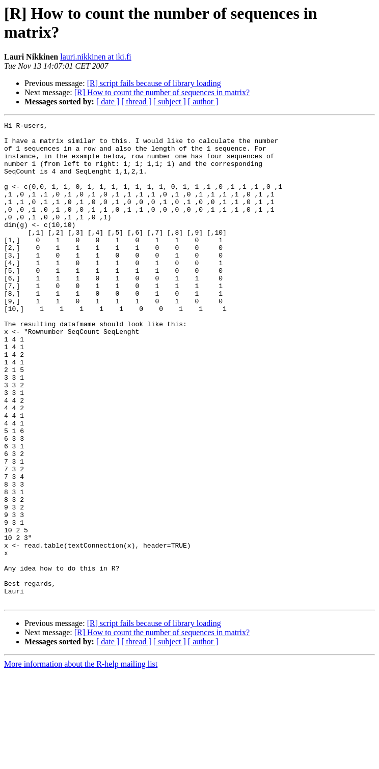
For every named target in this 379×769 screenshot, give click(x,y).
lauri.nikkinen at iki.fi (95, 56)
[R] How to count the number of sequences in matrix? (162, 92)
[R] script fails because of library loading (154, 83)
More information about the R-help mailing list (80, 760)
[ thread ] (136, 101)
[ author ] (203, 101)
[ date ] (107, 101)
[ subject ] (169, 101)
